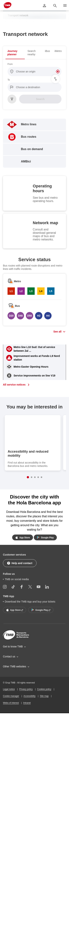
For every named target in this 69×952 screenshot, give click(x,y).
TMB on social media (17, 618)
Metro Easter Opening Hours (31, 366)
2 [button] (31, 477)
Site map (44, 735)
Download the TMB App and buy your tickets (30, 641)
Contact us (9, 696)
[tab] (15, 52)
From (10, 64)
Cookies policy (44, 729)
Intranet (27, 742)
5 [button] (41, 477)
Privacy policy (26, 729)
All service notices (14, 384)
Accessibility (29, 735)
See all (57, 331)
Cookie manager (11, 735)
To (9, 80)
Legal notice (9, 729)
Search (40, 99)
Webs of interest (11, 742)
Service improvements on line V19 (34, 375)
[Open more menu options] (65, 5)
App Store (22, 537)
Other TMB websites (14, 706)
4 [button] (38, 477)
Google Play (45, 537)
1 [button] (28, 477)
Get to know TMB (13, 686)
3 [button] (35, 477)
